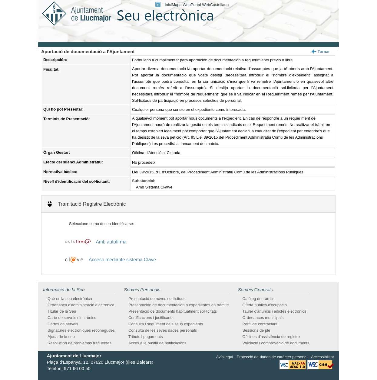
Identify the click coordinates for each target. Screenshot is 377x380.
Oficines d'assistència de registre (271, 336)
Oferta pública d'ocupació (265, 305)
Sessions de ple (256, 330)
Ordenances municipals (263, 317)
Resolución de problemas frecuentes (79, 343)
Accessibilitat (322, 357)
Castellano (219, 4)
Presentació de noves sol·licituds (157, 298)
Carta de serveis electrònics (72, 317)
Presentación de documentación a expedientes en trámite (178, 305)
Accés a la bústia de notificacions (157, 343)
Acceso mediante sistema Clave (122, 259)
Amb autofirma (111, 241)
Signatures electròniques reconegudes (81, 330)
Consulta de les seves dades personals (162, 330)
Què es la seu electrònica (70, 298)
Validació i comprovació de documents (276, 343)
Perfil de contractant (260, 324)
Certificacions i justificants (151, 317)
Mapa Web (181, 4)
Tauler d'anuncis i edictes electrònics (274, 311)
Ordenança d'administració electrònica (81, 305)
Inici (168, 4)
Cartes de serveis (63, 324)
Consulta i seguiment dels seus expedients (165, 324)
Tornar (324, 51)
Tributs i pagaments (145, 336)
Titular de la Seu (62, 311)
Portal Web (200, 4)
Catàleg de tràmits (259, 298)
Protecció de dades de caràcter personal (272, 357)
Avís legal (224, 357)
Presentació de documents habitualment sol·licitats (172, 311)
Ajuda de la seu (61, 336)
